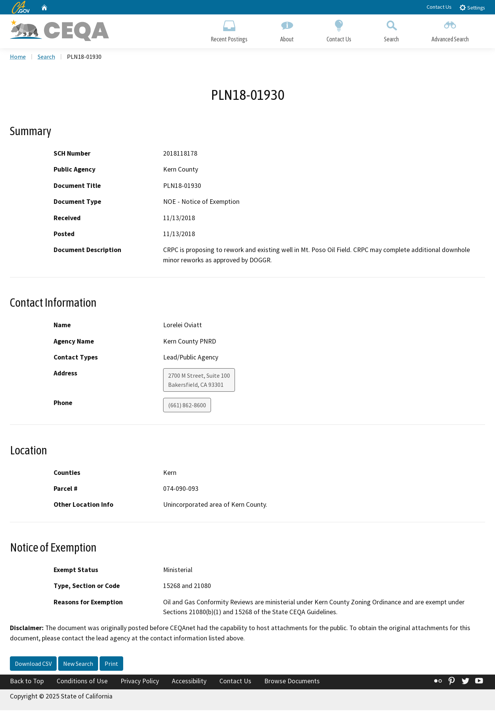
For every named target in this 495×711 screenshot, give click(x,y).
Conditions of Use (82, 682)
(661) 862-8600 (187, 406)
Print (111, 664)
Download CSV (33, 664)
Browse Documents (292, 682)
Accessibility (189, 682)
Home (18, 57)
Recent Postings (229, 29)
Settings (472, 7)
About (287, 29)
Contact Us (439, 6)
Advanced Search (450, 29)
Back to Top (27, 682)
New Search (78, 664)
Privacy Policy (140, 682)
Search (391, 29)
